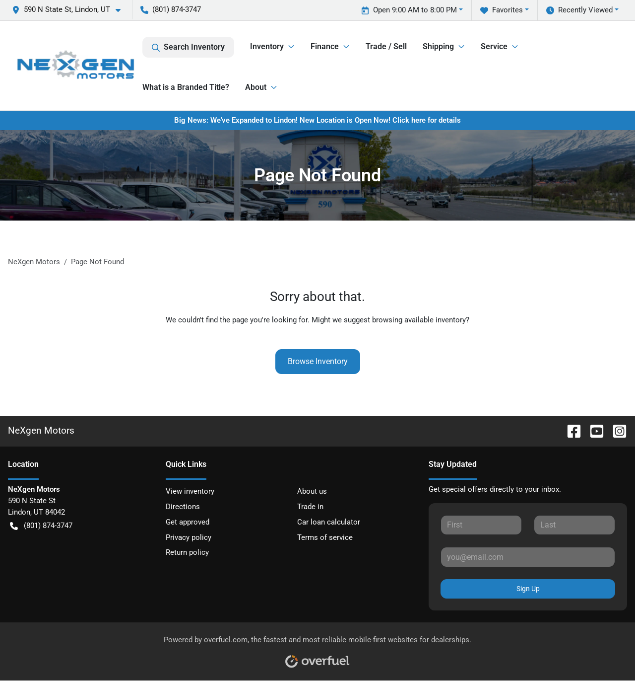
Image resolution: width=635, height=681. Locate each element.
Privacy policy (188, 537)
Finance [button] (325, 46)
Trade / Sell (386, 46)
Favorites (501, 10)
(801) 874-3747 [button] (170, 9)
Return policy (187, 552)
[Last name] (574, 525)
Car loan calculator (328, 522)
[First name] (481, 525)
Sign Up (528, 589)
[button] (70, 9)
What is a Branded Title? (185, 87)
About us (312, 491)
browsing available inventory (419, 319)
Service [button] (494, 46)
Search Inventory (188, 47)
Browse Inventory (318, 361)
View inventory (190, 491)
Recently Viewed (579, 10)
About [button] (255, 87)
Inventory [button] (267, 46)
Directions (183, 506)
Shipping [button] (438, 46)
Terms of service (325, 537)
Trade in (310, 506)
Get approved (187, 522)
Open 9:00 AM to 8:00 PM (409, 10)
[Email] (528, 557)
